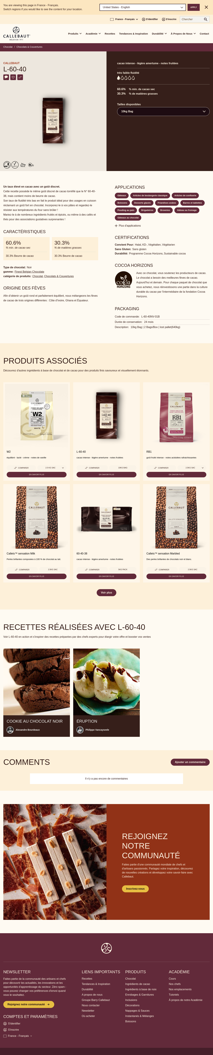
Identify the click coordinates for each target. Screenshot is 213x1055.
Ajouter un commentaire (190, 762)
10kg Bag (122, 468)
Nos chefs (175, 984)
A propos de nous (92, 994)
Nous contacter (91, 1005)
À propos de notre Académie (185, 1000)
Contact (204, 33)
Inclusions (131, 1000)
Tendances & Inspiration (133, 33)
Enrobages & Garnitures (139, 994)
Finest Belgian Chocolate (29, 271)
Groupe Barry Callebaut (96, 1000)
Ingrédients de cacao (137, 984)
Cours (172, 978)
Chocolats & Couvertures (29, 47)
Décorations (132, 1005)
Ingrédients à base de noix (141, 989)
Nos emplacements (180, 989)
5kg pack (122, 569)
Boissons (130, 1021)
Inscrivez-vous (135, 888)
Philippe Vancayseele (97, 729)
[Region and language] (143, 7)
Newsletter (88, 1010)
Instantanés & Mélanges (139, 1016)
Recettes (110, 33)
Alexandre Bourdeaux (28, 729)
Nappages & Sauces (137, 1010)
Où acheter (88, 1016)
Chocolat (7, 47)
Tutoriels (174, 994)
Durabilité (87, 989)
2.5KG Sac (53, 569)
